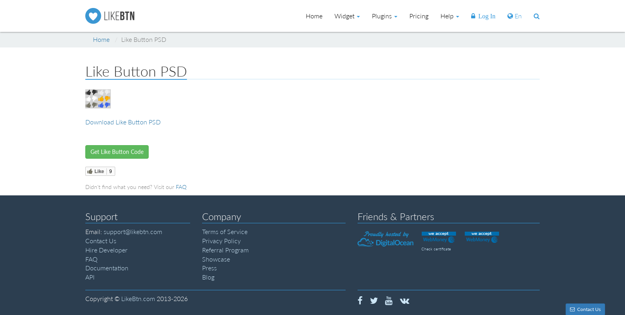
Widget (347, 16)
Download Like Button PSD (123, 122)
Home (101, 39)
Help (449, 16)
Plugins (384, 16)
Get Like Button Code (116, 151)
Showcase (216, 259)
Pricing (418, 16)
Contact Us (100, 240)
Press (209, 268)
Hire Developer (106, 250)
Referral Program (225, 250)
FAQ (181, 187)
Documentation (106, 268)
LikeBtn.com (138, 298)
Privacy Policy (221, 240)
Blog (208, 277)
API (89, 277)
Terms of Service (225, 231)
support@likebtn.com (133, 231)
